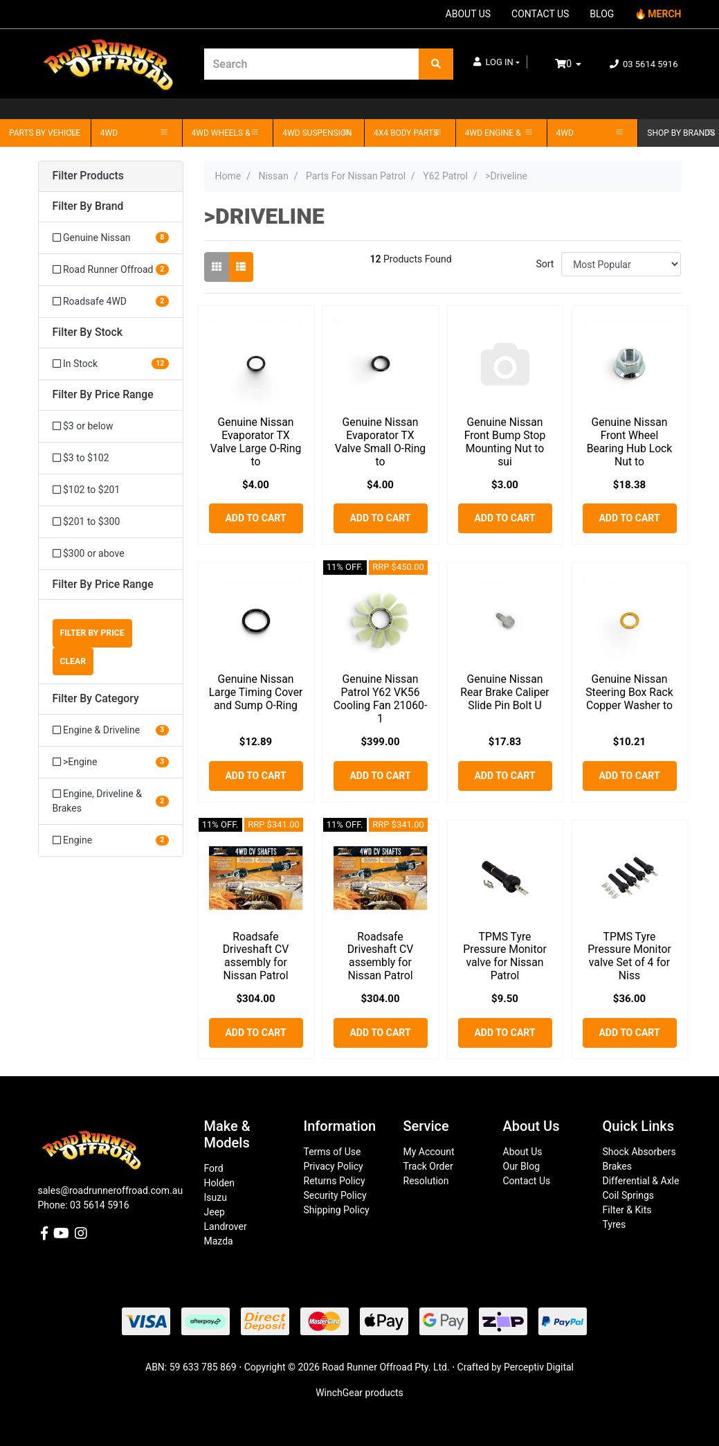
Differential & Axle (641, 1180)
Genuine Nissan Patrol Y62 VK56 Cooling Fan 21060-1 (381, 698)
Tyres (614, 1224)
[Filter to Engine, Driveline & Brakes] (111, 801)
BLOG (602, 13)
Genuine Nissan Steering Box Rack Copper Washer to (629, 692)
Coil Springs (629, 1195)
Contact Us (527, 1180)
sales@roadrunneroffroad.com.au (110, 1190)
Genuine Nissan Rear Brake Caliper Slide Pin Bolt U (504, 692)
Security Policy (335, 1195)
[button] (496, 62)
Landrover (225, 1226)
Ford (214, 1168)
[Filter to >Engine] (111, 762)
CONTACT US (540, 13)
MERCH (664, 13)
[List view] (240, 267)
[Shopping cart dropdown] (577, 64)
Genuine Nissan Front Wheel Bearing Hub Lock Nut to (630, 442)
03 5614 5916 (644, 64)
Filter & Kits (627, 1209)
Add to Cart (255, 518)
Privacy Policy (333, 1166)
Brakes (617, 1166)
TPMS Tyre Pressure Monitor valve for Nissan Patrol (504, 956)
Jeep (214, 1211)
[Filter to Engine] (111, 840)
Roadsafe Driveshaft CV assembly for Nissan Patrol (256, 956)
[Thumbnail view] (216, 267)
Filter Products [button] (88, 176)
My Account (429, 1151)
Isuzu (215, 1197)
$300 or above (89, 553)
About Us (523, 1151)
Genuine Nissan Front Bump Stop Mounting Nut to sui (505, 442)
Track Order (428, 1166)
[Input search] (311, 64)
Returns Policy (334, 1180)
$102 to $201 (86, 489)
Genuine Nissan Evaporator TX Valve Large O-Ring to (255, 442)
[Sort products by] (621, 264)
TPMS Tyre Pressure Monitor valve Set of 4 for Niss (629, 956)
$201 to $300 (86, 521)
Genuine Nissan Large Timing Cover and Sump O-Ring (256, 692)
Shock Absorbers (639, 1151)
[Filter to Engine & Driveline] (111, 730)
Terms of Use (332, 1151)
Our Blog (521, 1166)
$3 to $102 (81, 457)
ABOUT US (468, 13)
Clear (73, 661)
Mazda (218, 1241)
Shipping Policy (337, 1209)
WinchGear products (359, 1392)
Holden (219, 1182)
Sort (545, 263)
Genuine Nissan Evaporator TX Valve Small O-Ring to (380, 442)
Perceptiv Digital (539, 1367)
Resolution (426, 1180)
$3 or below (83, 425)
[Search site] (436, 64)
